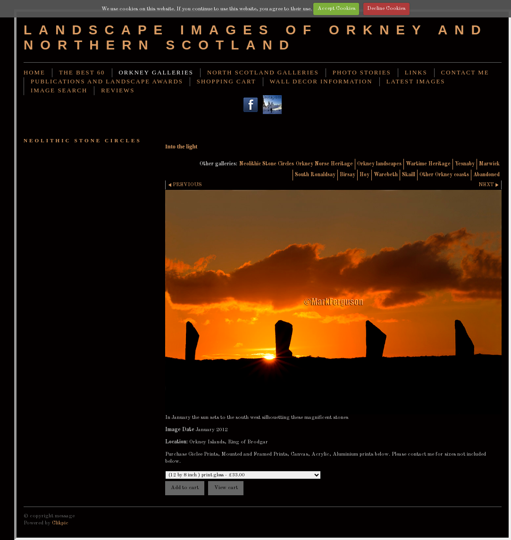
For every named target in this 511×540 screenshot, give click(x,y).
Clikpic (60, 523)
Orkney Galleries (156, 72)
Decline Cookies (386, 8)
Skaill (408, 175)
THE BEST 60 (82, 72)
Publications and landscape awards (107, 81)
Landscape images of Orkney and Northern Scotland (256, 37)
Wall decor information (321, 81)
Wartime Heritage (428, 164)
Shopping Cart (226, 81)
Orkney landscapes (379, 164)
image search (59, 90)
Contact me (465, 72)
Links (416, 72)
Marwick (489, 164)
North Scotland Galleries (263, 72)
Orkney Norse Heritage (324, 164)
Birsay (347, 175)
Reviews (117, 90)
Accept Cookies (336, 8)
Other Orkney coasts (444, 175)
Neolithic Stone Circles (266, 164)
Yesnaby (465, 164)
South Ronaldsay (315, 175)
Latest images (415, 81)
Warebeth (386, 175)
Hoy (364, 175)
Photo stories (362, 72)
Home (34, 72)
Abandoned (486, 175)
